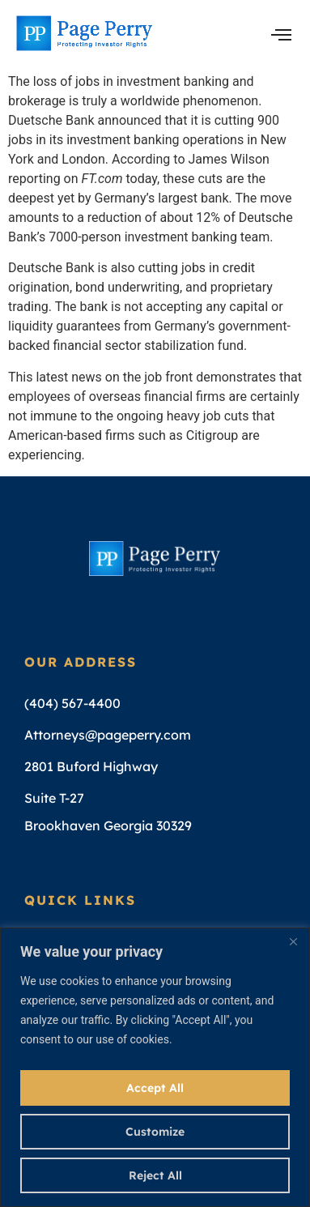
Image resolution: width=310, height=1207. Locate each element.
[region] (155, 1067)
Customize (155, 1131)
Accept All (155, 1088)
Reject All (155, 1175)
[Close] (293, 941)
